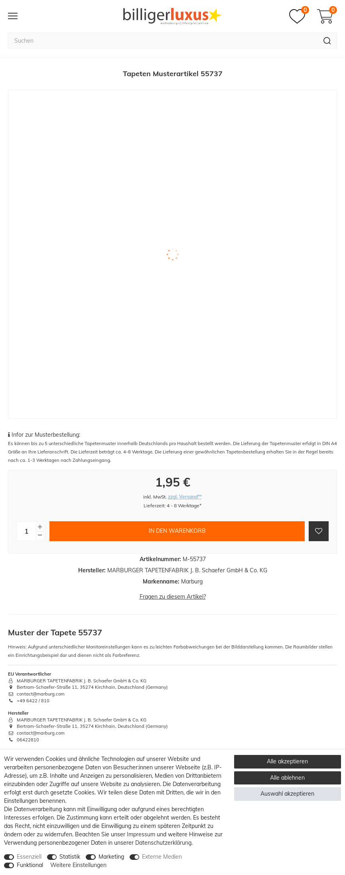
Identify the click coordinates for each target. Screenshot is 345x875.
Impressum (141, 834)
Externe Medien (162, 856)
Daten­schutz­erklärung (163, 842)
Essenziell (29, 856)
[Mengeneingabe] (26, 531)
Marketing (111, 856)
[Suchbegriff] (162, 41)
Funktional (30, 865)
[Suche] (327, 41)
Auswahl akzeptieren (287, 793)
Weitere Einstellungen (78, 865)
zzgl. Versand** (185, 497)
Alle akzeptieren (287, 761)
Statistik (69, 856)
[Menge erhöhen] (40, 527)
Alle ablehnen (287, 777)
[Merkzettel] (299, 16)
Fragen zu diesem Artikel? (173, 596)
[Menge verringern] (40, 535)
